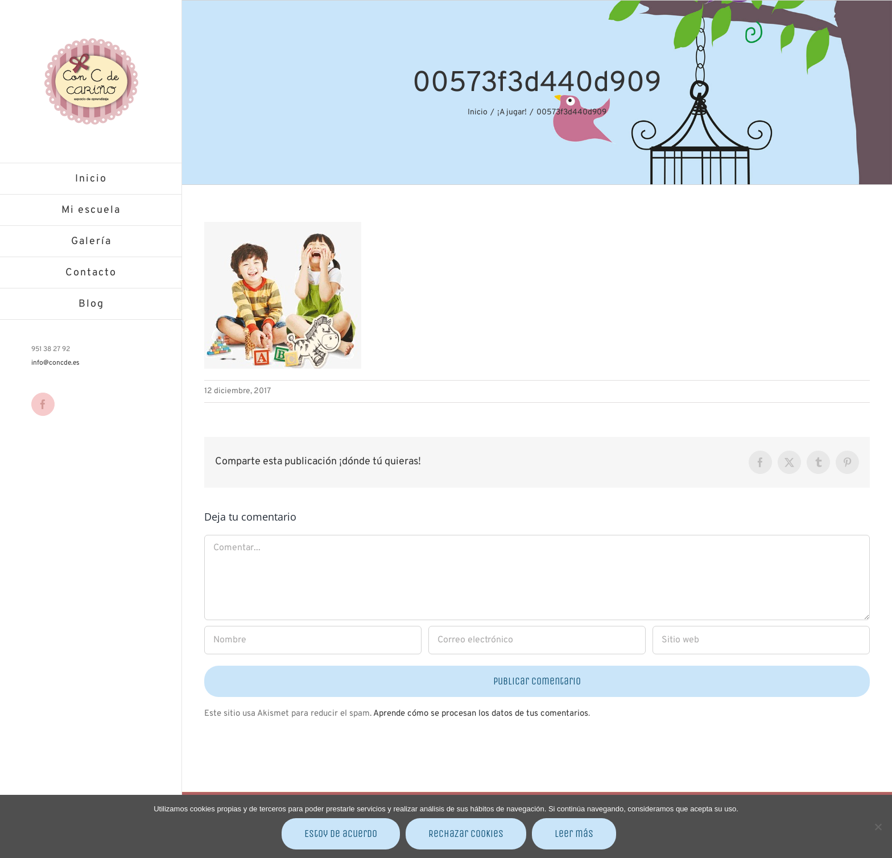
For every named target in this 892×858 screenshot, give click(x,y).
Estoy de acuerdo (340, 833)
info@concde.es (55, 363)
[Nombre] (313, 640)
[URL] (761, 640)
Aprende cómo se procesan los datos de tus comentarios (480, 713)
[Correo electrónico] (537, 640)
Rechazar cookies (465, 833)
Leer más (574, 833)
